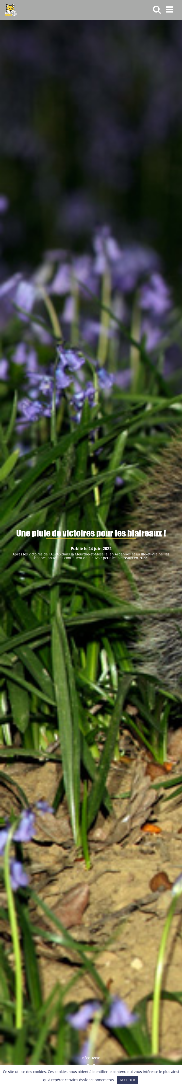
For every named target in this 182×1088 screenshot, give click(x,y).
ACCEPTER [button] (127, 1080)
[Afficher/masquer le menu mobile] (170, 9)
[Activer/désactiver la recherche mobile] (157, 9)
